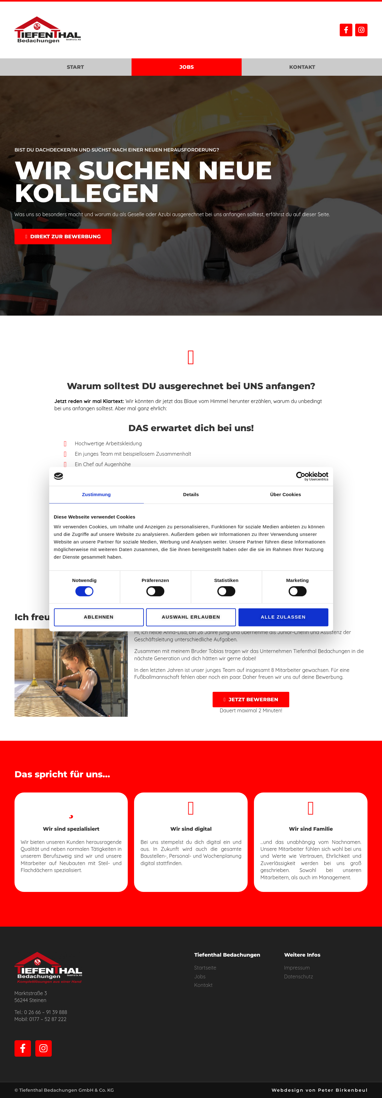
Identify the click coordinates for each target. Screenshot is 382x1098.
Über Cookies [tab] (285, 494)
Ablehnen (99, 617)
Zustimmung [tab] (96, 494)
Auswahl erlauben (191, 617)
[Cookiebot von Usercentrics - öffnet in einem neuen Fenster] (300, 476)
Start (75, 67)
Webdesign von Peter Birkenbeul (320, 1090)
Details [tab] (191, 494)
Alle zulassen (283, 617)
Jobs (186, 67)
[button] (63, 236)
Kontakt (302, 67)
